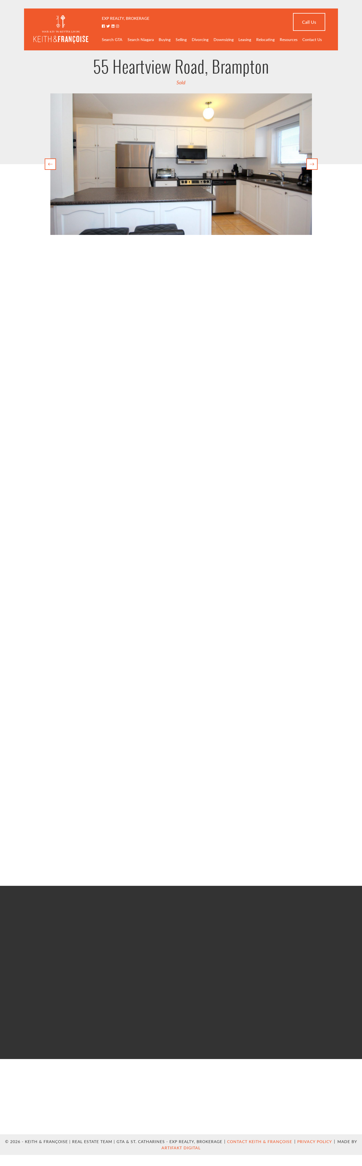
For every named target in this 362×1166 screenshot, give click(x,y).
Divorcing (200, 39)
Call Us (309, 22)
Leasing (244, 39)
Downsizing (224, 39)
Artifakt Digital (181, 1147)
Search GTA (112, 39)
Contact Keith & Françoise (259, 1141)
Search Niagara (141, 39)
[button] (50, 164)
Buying (165, 39)
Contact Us (312, 39)
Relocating (265, 39)
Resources (289, 39)
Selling (181, 39)
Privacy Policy (314, 1141)
